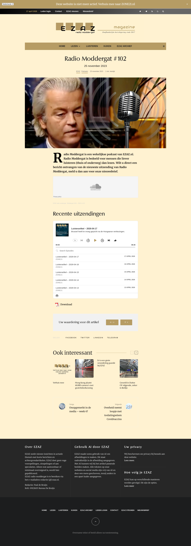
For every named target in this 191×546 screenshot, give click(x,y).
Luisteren (92, 46)
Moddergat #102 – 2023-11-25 (76, 203)
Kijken (107, 46)
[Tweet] (85, 337)
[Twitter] (140, 11)
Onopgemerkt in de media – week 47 (81, 408)
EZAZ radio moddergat (59, 203)
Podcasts (85, 71)
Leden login (46, 11)
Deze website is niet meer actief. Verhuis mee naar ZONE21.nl (95, 4)
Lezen (74, 46)
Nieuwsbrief (88, 11)
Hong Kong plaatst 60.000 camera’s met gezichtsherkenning (84, 385)
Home (62, 46)
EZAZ (78, 71)
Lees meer (129, 460)
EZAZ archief (124, 46)
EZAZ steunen (72, 11)
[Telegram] (146, 11)
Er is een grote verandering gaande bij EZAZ (106, 363)
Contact (58, 11)
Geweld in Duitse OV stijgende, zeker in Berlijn (128, 385)
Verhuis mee (58, 383)
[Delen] (71, 337)
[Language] (8, 4)
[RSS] (152, 11)
